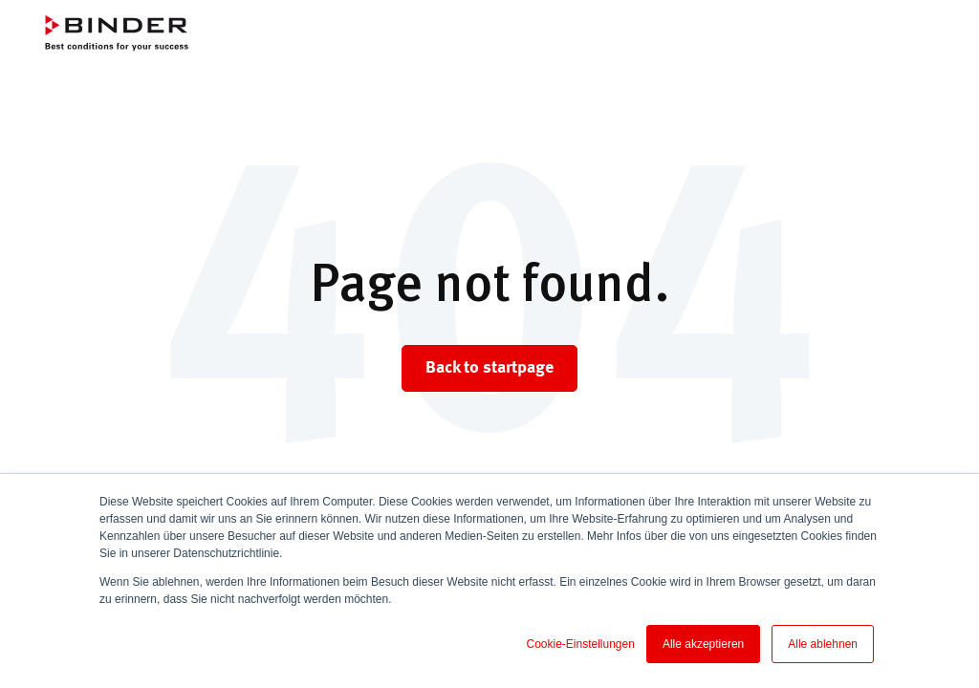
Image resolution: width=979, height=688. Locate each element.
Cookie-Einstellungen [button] (580, 644)
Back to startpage (489, 367)
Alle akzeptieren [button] (703, 644)
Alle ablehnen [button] (823, 644)
